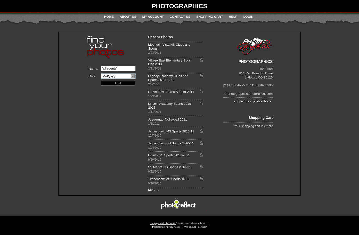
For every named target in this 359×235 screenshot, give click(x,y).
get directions (261, 101)
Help (233, 16)
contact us (241, 101)
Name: (93, 68)
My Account (153, 16)
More (151, 189)
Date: (92, 76)
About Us (128, 16)
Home (109, 16)
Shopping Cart (209, 16)
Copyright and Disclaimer (163, 223)
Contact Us (180, 16)
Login (248, 16)
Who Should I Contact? (195, 227)
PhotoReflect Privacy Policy (166, 227)
